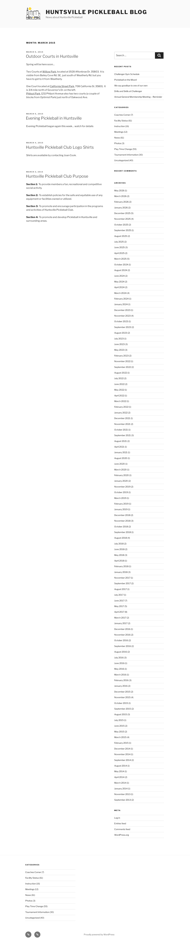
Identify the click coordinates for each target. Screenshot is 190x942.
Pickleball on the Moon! (125, 79)
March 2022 (120, 401)
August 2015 (120, 714)
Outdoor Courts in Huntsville (52, 56)
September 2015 (122, 708)
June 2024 (119, 275)
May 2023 (119, 350)
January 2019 (121, 509)
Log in (117, 817)
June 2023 (119, 344)
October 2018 (121, 526)
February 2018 (121, 566)
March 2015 (120, 737)
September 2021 (122, 435)
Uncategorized (121, 160)
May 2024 (119, 281)
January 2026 (121, 207)
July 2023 (119, 338)
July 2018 (119, 543)
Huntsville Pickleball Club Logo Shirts (60, 147)
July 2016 (119, 657)
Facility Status (121, 120)
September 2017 (122, 583)
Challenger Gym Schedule (126, 74)
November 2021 (122, 424)
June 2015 (119, 725)
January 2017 (120, 623)
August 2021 (120, 441)
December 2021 (122, 418)
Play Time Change (123, 149)
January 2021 (120, 452)
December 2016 (122, 629)
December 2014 (122, 748)
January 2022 (121, 412)
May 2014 (119, 771)
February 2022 (121, 406)
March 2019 (120, 498)
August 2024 (120, 270)
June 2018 (119, 549)
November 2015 (122, 697)
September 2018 (122, 532)
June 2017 (119, 600)
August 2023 (120, 332)
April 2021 (119, 446)
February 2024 (121, 298)
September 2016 (122, 646)
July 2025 (119, 241)
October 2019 (121, 492)
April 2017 (119, 612)
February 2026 (121, 201)
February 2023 (121, 355)
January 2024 (121, 304)
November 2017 (122, 577)
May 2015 (119, 731)
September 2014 (122, 760)
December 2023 (122, 310)
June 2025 (119, 247)
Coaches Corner (122, 114)
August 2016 (120, 651)
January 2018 (121, 572)
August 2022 (120, 372)
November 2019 (122, 486)
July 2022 (119, 378)
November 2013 (122, 794)
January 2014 (121, 788)
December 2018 (122, 515)
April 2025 (119, 253)
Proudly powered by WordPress (99, 934)
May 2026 (119, 190)
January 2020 (121, 481)
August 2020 (120, 458)
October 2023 (121, 321)
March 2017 (120, 617)
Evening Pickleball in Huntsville (54, 118)
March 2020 (120, 469)
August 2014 (120, 765)
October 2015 (121, 703)
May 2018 (119, 555)
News (117, 137)
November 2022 (122, 361)
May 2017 (119, 606)
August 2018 (120, 538)
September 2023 (122, 327)
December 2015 (122, 691)
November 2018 (122, 520)
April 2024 (119, 287)
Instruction (119, 126)
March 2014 (120, 782)
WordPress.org (121, 835)
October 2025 (121, 224)
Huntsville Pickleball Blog (96, 12)
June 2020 (119, 463)
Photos (117, 143)
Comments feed (122, 829)
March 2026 (120, 196)
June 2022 (119, 384)
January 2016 (121, 686)
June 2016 (119, 663)
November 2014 (122, 754)
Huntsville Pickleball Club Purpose (57, 176)
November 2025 (122, 219)
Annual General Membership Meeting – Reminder (138, 97)
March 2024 (120, 293)
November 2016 (122, 634)
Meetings (118, 132)
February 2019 (121, 503)
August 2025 (120, 236)
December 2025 (122, 213)
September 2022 (122, 367)
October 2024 (121, 264)
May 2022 (119, 389)
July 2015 (119, 720)
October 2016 (121, 640)
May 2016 (119, 669)
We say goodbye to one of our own (130, 85)
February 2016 (121, 680)
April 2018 (119, 560)
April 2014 (119, 777)
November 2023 (122, 315)
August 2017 (120, 589)
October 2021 (121, 429)
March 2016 (120, 674)
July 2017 (118, 594)
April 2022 (119, 395)
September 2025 (122, 230)
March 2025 (120, 258)
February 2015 (121, 743)
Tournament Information (126, 154)
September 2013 (122, 800)
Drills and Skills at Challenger (128, 91)
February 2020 (121, 475)
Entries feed (120, 823)
